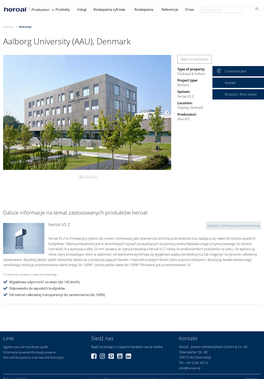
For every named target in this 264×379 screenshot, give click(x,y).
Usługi (82, 9)
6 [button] (89, 177)
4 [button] (85, 177)
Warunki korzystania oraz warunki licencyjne (33, 357)
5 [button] (87, 177)
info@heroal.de (189, 368)
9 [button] (95, 177)
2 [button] (81, 177)
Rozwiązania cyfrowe (109, 9)
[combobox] (221, 10)
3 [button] (83, 177)
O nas (189, 9)
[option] (87, 112)
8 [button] (93, 177)
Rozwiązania (143, 9)
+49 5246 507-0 (196, 363)
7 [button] (91, 177)
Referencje (170, 9)
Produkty (62, 9)
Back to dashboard (194, 59)
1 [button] (79, 177)
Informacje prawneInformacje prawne (29, 352)
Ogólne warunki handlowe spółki (25, 347)
